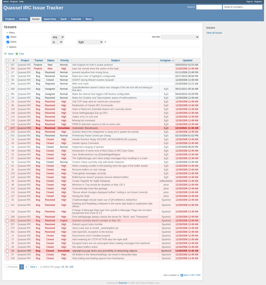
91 (12, 165)
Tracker (39, 60)
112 (13, 188)
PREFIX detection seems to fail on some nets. (96, 124)
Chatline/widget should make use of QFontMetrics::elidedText (104, 199)
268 (13, 216)
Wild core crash (80, 83)
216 (13, 124)
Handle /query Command (85, 143)
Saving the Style (81, 196)
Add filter (156, 37)
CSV (192, 275)
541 (13, 135)
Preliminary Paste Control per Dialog (91, 135)
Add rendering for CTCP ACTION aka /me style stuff (99, 239)
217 (13, 128)
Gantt (63, 19)
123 (13, 192)
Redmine (123, 283)
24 (12, 97)
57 (12, 158)
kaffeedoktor (166, 181)
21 (12, 235)
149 (13, 113)
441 (13, 232)
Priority (64, 60)
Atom (186, 275)
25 (62, 267)
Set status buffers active (85, 247)
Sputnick (166, 199)
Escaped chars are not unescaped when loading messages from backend (111, 243)
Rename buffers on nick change (89, 169)
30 (12, 243)
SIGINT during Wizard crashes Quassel (93, 80)
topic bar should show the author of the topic (95, 68)
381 (13, 94)
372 (13, 228)
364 (13, 83)
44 (12, 147)
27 (12, 239)
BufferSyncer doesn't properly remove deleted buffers (100, 177)
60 (12, 162)
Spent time (50, 19)
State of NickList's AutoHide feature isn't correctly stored (101, 109)
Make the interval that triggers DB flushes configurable (101, 94)
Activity (23, 19)
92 (12, 169)
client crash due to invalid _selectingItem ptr (95, 228)
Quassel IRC (24, 64)
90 (12, 105)
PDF (198, 275)
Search (191, 7)
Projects (14, 1)
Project (25, 60)
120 (13, 177)
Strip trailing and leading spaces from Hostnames (98, 258)
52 (12, 154)
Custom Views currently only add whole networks (98, 162)
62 (12, 101)
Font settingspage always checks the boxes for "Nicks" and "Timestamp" (110, 216)
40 (12, 247)
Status (13, 37)
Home (6, 1)
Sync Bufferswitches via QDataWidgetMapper (96, 154)
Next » (33, 267)
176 (13, 120)
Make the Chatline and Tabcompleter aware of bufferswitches (104, 97)
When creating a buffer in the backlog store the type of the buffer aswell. (110, 165)
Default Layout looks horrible (87, 224)
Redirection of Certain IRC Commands (92, 105)
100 (71, 267)
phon (166, 184)
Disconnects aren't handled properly (91, 235)
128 (13, 109)
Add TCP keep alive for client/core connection (96, 101)
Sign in (250, 1)
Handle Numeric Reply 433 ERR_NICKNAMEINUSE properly (104, 139)
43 (12, 143)
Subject (115, 60)
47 (12, 72)
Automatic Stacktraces (85, 128)
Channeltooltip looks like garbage (89, 188)
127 (13, 196)
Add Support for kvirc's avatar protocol (92, 64)
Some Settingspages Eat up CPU (89, 113)
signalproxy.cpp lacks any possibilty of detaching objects (104, 250)
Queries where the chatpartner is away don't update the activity (105, 131)
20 (12, 139)
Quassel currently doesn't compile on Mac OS (96, 220)
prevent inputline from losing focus (90, 72)
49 (12, 150)
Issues (36, 19)
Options (12, 47)
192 (13, 211)
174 (13, 116)
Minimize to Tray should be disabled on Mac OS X (98, 184)
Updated (187, 60)
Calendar (76, 19)
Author (13, 42)
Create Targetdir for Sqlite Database (91, 181)
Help (21, 1)
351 (13, 220)
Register (258, 1)
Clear (21, 54)
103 (13, 173)
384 (13, 68)
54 (12, 250)
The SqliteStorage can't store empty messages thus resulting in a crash (109, 158)
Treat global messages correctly (89, 173)
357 (13, 224)
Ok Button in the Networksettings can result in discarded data (104, 254)
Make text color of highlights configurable (93, 76)
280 (13, 89)
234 (13, 131)
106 (13, 258)
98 (12, 184)
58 (12, 80)
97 (12, 254)
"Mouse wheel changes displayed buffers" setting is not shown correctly (110, 192)
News (89, 19)
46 (12, 181)
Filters (12, 32)
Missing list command (83, 120)
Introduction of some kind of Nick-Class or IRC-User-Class (103, 150)
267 (13, 64)
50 (12, 199)
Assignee (165, 60)
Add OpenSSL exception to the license (92, 232)
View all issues (214, 32)
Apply (11, 54)
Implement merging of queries (88, 147)
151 (13, 205)
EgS (166, 89)
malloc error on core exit (85, 116)
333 (13, 76)
